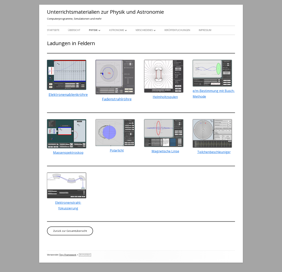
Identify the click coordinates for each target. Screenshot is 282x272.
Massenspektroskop (68, 152)
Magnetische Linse (165, 151)
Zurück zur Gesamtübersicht (70, 231)
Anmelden (85, 255)
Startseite (53, 30)
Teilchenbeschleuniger (214, 152)
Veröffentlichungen (177, 30)
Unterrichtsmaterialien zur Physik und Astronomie (105, 11)
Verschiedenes (144, 30)
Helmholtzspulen (165, 97)
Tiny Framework (67, 255)
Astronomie (116, 30)
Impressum (205, 30)
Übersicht (74, 30)
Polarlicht (117, 150)
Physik (93, 30)
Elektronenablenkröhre (68, 94)
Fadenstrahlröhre (117, 99)
